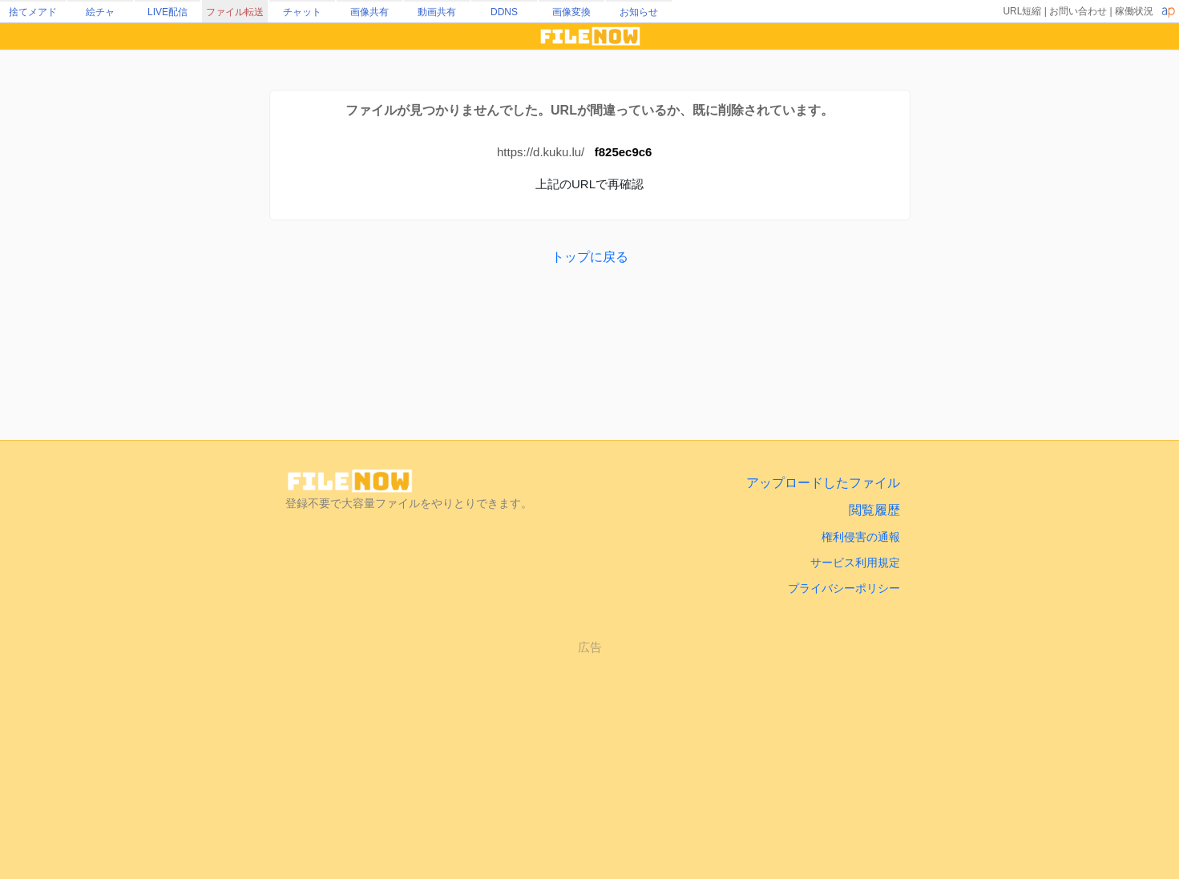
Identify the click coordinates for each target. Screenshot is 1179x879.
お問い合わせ (1078, 11)
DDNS (504, 12)
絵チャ (100, 12)
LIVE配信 (167, 12)
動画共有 (437, 12)
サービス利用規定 (855, 562)
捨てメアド (33, 12)
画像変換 (571, 12)
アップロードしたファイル (823, 483)
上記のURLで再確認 (589, 184)
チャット (302, 12)
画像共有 (369, 12)
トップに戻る (589, 257)
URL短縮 (1022, 11)
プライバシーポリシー (844, 588)
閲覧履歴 (874, 510)
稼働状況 (1134, 11)
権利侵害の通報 (861, 536)
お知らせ (639, 12)
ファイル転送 (235, 12)
